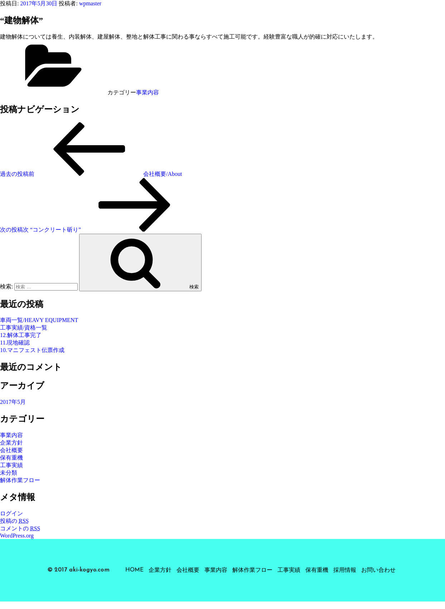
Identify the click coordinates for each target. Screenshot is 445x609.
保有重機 (11, 458)
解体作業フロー (20, 480)
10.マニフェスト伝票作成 (32, 350)
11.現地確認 (15, 343)
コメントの (20, 528)
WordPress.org (17, 536)
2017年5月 (13, 402)
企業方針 (11, 443)
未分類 (8, 473)
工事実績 (11, 465)
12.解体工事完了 (21, 335)
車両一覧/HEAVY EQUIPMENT (39, 320)
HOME (134, 570)
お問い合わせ (378, 570)
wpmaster (90, 3)
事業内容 (147, 92)
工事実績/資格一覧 (23, 328)
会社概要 (11, 450)
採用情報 (344, 570)
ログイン (11, 513)
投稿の (14, 521)
